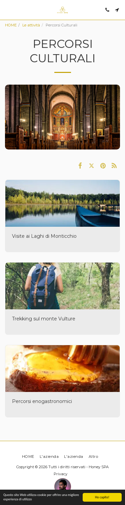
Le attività (31, 25)
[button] (7, 9)
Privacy (60, 474)
